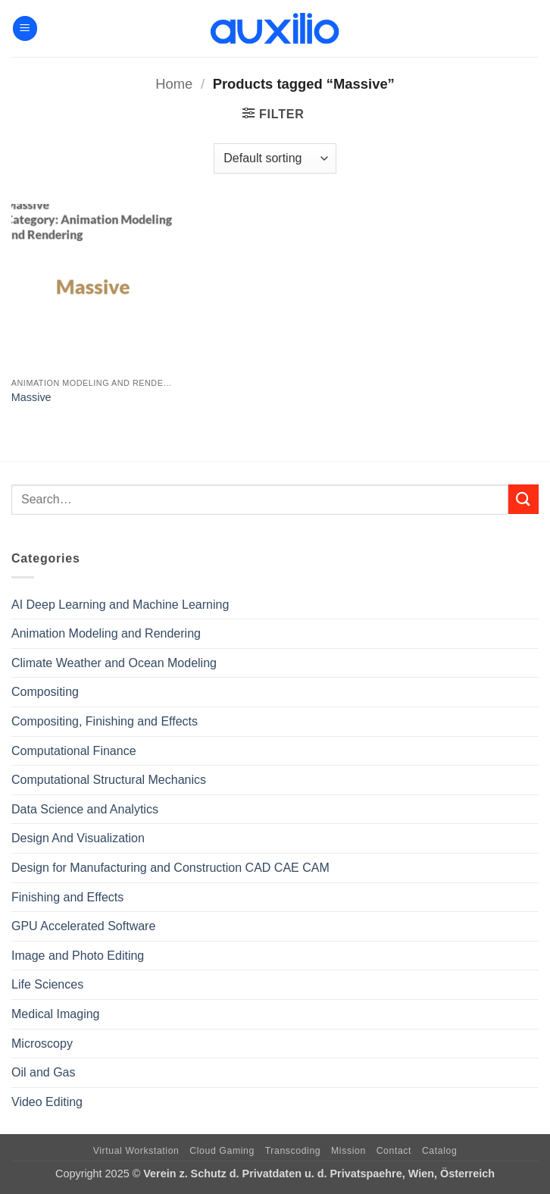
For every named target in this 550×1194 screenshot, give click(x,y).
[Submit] (523, 499)
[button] (25, 28)
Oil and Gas (43, 1072)
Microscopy (42, 1043)
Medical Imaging (55, 1014)
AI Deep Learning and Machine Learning (120, 604)
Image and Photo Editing (77, 955)
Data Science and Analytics (84, 809)
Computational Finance (73, 750)
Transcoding (293, 1150)
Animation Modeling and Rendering (106, 633)
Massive (31, 397)
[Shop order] (275, 158)
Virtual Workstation (136, 1150)
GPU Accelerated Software (83, 926)
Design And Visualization (78, 838)
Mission (348, 1150)
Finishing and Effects (67, 897)
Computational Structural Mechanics (108, 779)
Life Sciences (47, 984)
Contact (394, 1150)
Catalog (439, 1150)
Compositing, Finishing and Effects (104, 721)
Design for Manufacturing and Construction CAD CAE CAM (170, 867)
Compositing (45, 691)
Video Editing (47, 1101)
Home (173, 84)
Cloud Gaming (222, 1150)
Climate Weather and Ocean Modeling (114, 663)
